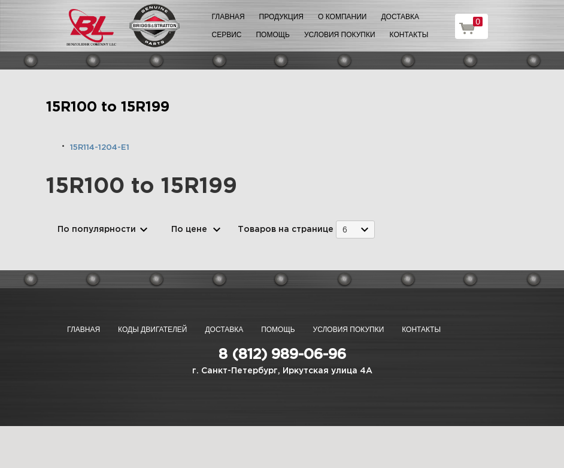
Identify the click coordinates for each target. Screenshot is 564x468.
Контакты (409, 35)
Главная (228, 17)
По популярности (96, 229)
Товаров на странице (285, 229)
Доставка (400, 17)
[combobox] (355, 229)
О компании (342, 17)
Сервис (227, 35)
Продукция (281, 17)
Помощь (272, 35)
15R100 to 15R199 (107, 107)
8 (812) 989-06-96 (282, 354)
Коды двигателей (152, 329)
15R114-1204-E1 (99, 147)
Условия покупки (339, 35)
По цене (189, 229)
